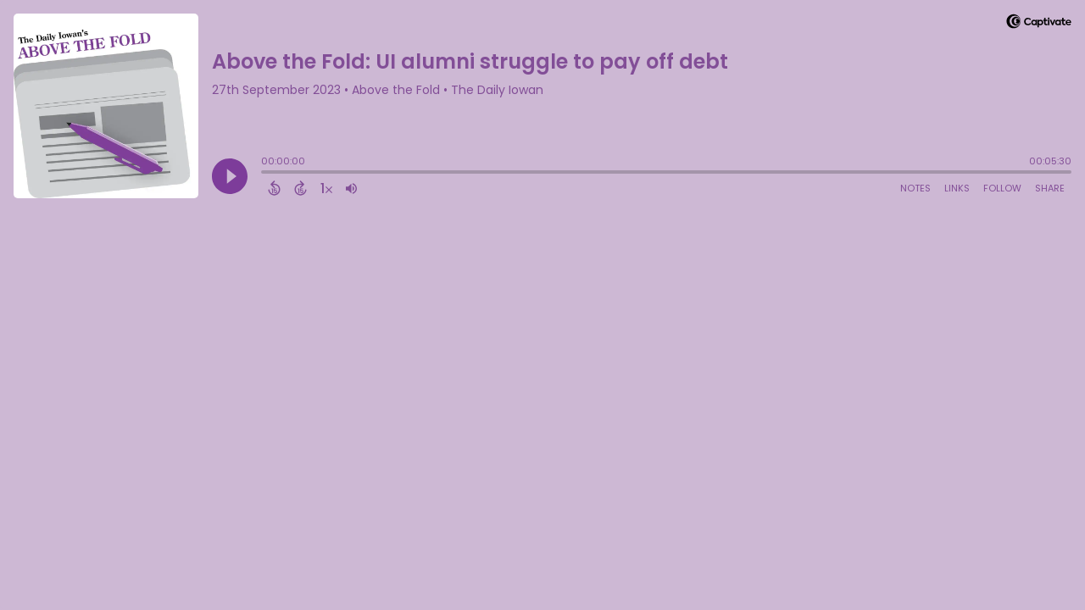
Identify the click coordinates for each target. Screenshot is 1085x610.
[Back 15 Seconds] (274, 188)
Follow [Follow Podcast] (1002, 188)
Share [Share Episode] (1050, 188)
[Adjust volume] (351, 188)
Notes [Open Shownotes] (915, 188)
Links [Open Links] (957, 188)
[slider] (265, 173)
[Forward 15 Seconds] (300, 188)
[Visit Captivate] (1038, 24)
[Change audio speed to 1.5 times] (326, 188)
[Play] (230, 176)
